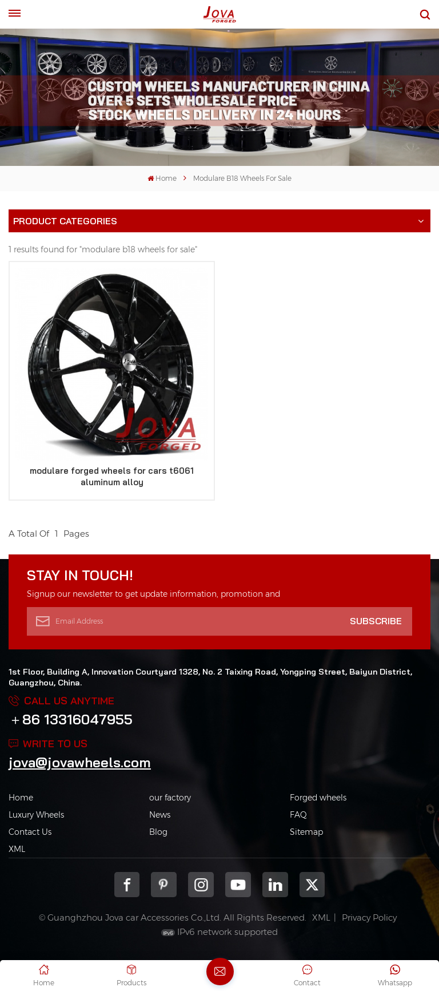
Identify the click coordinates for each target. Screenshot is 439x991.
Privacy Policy (369, 917)
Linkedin (275, 885)
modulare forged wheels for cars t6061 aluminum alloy (112, 476)
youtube (238, 885)
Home (162, 178)
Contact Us (30, 832)
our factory (170, 797)
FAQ (298, 815)
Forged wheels (318, 797)
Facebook (127, 885)
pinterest (164, 885)
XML (17, 849)
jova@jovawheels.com (80, 762)
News (159, 815)
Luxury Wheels (36, 815)
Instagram (201, 885)
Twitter (312, 885)
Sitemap (306, 832)
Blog (158, 832)
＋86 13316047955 (71, 719)
